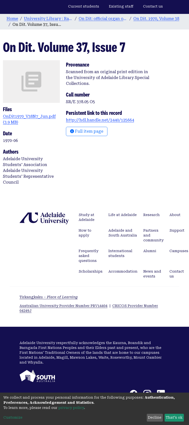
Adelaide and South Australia (122, 232)
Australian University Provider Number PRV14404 (63, 306)
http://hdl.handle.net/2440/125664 (100, 120)
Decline (154, 417)
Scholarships (91, 271)
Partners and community (153, 235)
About (174, 215)
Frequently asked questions (88, 256)
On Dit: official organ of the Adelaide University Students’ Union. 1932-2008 (103, 18)
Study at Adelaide (86, 217)
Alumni (149, 251)
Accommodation (122, 271)
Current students (83, 6)
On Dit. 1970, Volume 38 (156, 18)
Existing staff (121, 6)
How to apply (85, 232)
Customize (12, 417)
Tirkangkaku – (49, 297)
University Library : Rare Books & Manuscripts (48, 18)
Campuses (178, 251)
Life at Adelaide (122, 215)
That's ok (174, 417)
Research (151, 215)
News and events (152, 273)
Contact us (153, 6)
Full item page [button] (86, 131)
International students (120, 253)
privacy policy (71, 408)
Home (12, 18)
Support (176, 230)
